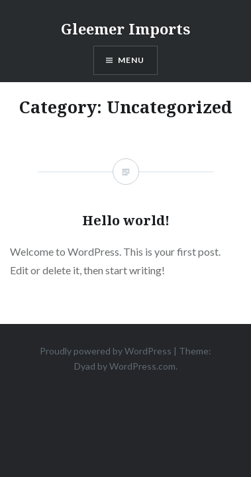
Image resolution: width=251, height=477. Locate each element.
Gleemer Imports (125, 28)
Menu (131, 60)
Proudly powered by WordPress (106, 350)
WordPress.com (142, 366)
